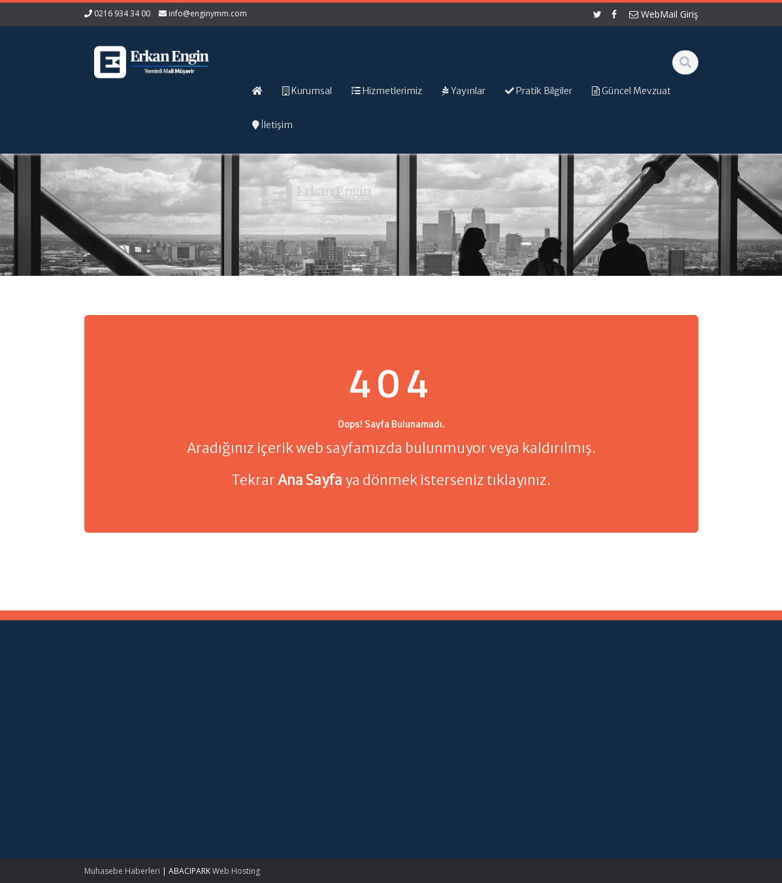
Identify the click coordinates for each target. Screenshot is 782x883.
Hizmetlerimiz (444, 717)
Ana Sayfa (438, 693)
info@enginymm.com (208, 13)
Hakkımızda (440, 705)
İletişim (431, 741)
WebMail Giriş (663, 14)
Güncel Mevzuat (449, 729)
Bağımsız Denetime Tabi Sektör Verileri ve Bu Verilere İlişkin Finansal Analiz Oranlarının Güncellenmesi (131, 785)
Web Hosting (236, 870)
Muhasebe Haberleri (122, 870)
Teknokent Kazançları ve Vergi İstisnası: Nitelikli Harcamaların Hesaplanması (133, 717)
